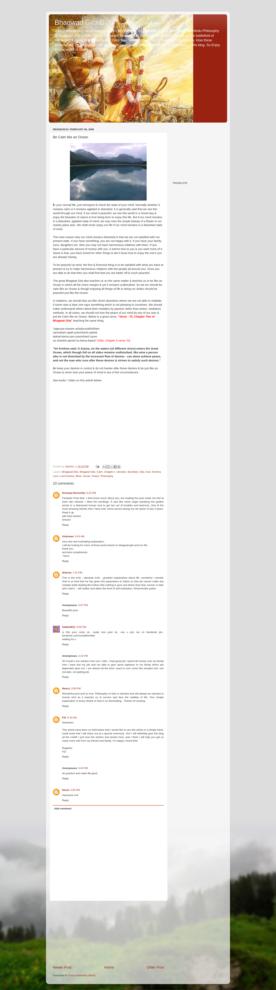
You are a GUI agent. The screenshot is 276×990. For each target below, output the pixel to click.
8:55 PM (81, 627)
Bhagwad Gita (70, 471)
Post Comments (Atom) (82, 975)
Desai (65, 790)
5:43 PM (83, 768)
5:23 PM (91, 492)
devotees (133, 471)
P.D (64, 717)
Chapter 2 (109, 471)
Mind (78, 476)
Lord (55, 476)
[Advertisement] (108, 933)
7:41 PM (77, 572)
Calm (100, 471)
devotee (121, 471)
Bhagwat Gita (87, 471)
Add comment (62, 808)
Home (109, 967)
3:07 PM (83, 605)
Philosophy (106, 476)
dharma (66, 572)
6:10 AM (72, 717)
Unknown (68, 536)
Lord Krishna (67, 476)
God (148, 471)
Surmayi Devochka (73, 492)
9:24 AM (80, 536)
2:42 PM (83, 655)
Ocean (86, 476)
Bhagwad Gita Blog (84, 22)
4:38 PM (75, 790)
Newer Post (62, 967)
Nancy (66, 688)
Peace (95, 476)
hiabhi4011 (69, 627)
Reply (65, 524)
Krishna (156, 471)
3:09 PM (76, 688)
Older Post (155, 967)
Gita (142, 471)
